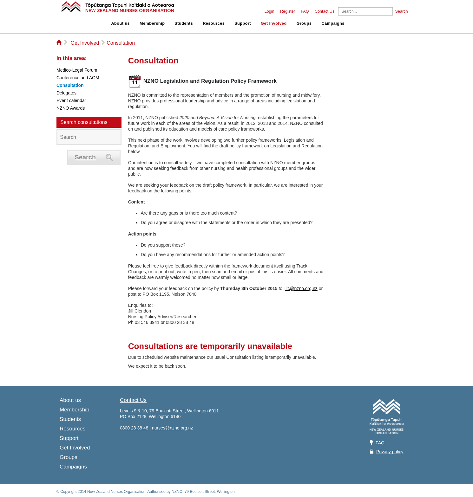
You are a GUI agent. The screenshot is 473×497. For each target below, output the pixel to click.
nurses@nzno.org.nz (172, 427)
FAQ (305, 11)
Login (269, 11)
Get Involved (274, 23)
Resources (214, 23)
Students (183, 23)
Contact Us (324, 11)
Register (287, 11)
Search (401, 11)
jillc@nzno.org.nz (301, 288)
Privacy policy (390, 451)
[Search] (365, 11)
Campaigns (332, 23)
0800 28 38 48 (134, 427)
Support (242, 23)
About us (120, 23)
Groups (304, 23)
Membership (152, 23)
